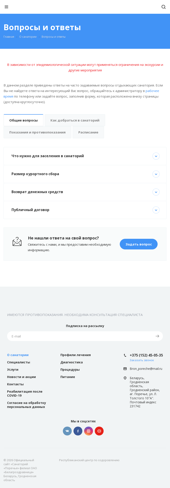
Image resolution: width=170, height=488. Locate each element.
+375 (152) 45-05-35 (146, 355)
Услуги (12, 369)
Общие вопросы (23, 120)
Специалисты (18, 362)
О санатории (18, 355)
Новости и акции (21, 377)
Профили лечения (75, 355)
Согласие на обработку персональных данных (26, 405)
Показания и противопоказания (37, 132)
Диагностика (71, 362)
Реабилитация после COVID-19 (24, 393)
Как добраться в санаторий (74, 120)
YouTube (99, 431)
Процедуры (70, 369)
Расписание (88, 132)
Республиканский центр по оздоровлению (89, 460)
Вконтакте (67, 431)
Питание (67, 377)
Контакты (15, 384)
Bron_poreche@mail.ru (146, 369)
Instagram (88, 431)
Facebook (77, 431)
